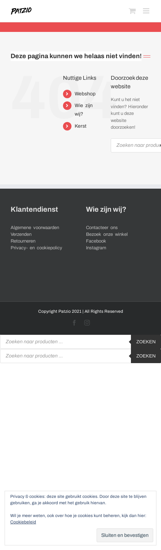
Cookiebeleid (23, 522)
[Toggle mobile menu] (146, 11)
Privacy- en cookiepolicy (36, 247)
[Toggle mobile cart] (132, 11)
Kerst (80, 126)
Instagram (96, 247)
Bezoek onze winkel (107, 234)
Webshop (85, 93)
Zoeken (146, 341)
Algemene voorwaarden (35, 227)
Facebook (96, 241)
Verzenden (21, 234)
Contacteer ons (102, 227)
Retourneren (23, 241)
